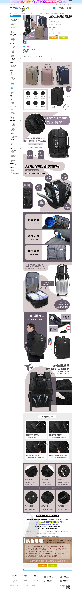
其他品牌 (12, 147)
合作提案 (25, 580)
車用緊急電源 (13, 156)
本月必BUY (12, 17)
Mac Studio (12, 32)
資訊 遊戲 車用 (15, 13)
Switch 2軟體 (13, 46)
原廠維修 (35, 579)
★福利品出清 (13, 24)
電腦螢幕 (11, 62)
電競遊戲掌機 (13, 55)
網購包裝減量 (36, 580)
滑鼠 (11, 74)
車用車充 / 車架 (13, 160)
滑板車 (12, 169)
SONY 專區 (12, 123)
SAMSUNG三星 (13, 65)
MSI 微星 (12, 38)
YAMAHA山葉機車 (14, 164)
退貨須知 (35, 577)
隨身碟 (12, 72)
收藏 (28, 46)
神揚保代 (17, 4)
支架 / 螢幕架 (13, 91)
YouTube (66, 4)
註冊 (64, 7)
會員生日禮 (25, 578)
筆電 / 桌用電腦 (13, 34)
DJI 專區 (12, 128)
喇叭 (11, 82)
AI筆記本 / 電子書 (13, 58)
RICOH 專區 (13, 125)
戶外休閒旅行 (12, 172)
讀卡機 (12, 77)
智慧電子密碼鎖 (13, 113)
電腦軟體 (12, 92)
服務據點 (14, 4)
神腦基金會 (15, 578)
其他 (11, 93)
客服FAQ (35, 578)
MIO (11, 140)
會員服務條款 (15, 580)
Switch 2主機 (13, 45)
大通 (11, 144)
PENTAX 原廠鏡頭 (14, 136)
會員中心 (63, 8)
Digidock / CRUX (13, 150)
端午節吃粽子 (45, 9)
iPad (36, 9)
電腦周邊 (23, 13)
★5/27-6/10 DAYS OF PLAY (15, 19)
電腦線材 (12, 89)
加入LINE (62, 4)
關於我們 (14, 579)
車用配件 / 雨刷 (13, 155)
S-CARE (57, 4)
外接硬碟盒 (12, 84)
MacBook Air (13, 28)
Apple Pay (57, 29)
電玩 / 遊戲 (12, 43)
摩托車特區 (12, 163)
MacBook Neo (13, 27)
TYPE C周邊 (13, 78)
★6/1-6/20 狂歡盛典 (14, 20)
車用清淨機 (12, 152)
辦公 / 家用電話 (13, 106)
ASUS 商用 (12, 40)
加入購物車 (54, 37)
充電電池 (12, 117)
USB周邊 (12, 79)
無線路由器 (12, 102)
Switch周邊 (12, 50)
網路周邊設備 (13, 103)
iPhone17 (33, 9)
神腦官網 (14, 577)
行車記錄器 (12, 139)
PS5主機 (12, 51)
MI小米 (12, 67)
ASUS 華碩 (12, 35)
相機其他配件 (13, 137)
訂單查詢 (25, 579)
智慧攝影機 (12, 112)
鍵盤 (11, 73)
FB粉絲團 (70, 4)
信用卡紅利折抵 (51, 29)
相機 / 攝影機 (12, 120)
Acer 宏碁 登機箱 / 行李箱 (15, 173)
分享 (24, 46)
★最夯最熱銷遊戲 (13, 23)
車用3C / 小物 (12, 148)
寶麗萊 (12, 145)
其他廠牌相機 (13, 133)
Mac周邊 (12, 83)
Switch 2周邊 (13, 47)
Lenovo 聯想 (13, 39)
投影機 (11, 107)
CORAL (12, 143)
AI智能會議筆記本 (13, 59)
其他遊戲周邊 (13, 56)
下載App (11, 4)
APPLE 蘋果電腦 (13, 26)
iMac (11, 31)
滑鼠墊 (12, 87)
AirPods (41, 9)
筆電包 (32, 13)
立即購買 (65, 37)
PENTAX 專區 (13, 124)
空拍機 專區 (13, 129)
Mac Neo (38, 9)
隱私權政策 (15, 581)
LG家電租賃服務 (50, 9)
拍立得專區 (12, 130)
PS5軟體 (12, 52)
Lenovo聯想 (13, 66)
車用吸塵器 (12, 151)
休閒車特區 (12, 167)
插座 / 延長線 (13, 118)
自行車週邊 (12, 170)
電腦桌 (12, 96)
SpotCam (12, 116)
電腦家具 (11, 95)
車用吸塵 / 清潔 (13, 157)
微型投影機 (12, 109)
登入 (62, 7)
